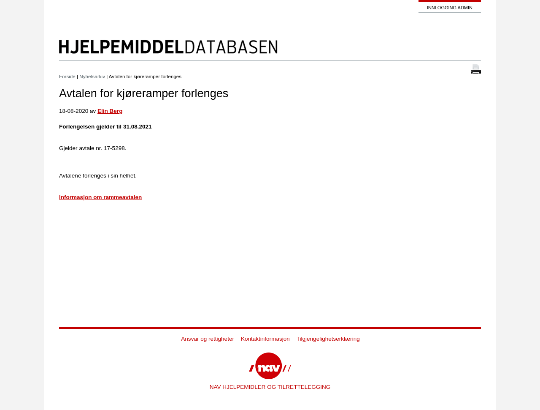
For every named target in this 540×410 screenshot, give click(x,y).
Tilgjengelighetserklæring (328, 339)
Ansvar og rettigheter (207, 339)
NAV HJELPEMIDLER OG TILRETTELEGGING (270, 387)
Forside (67, 76)
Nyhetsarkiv (92, 76)
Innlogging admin (449, 7)
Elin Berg (109, 111)
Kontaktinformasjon (265, 339)
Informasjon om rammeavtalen (100, 197)
